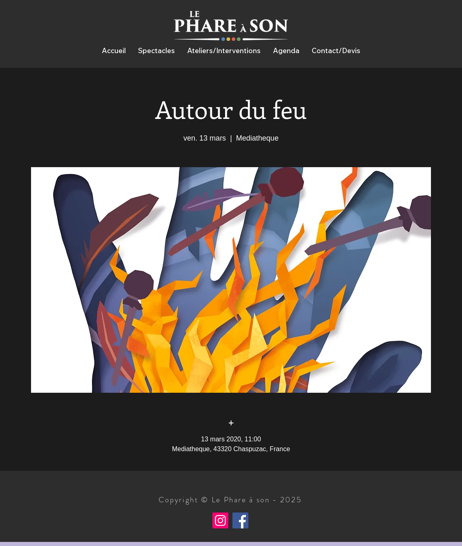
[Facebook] (240, 520)
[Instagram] (220, 520)
